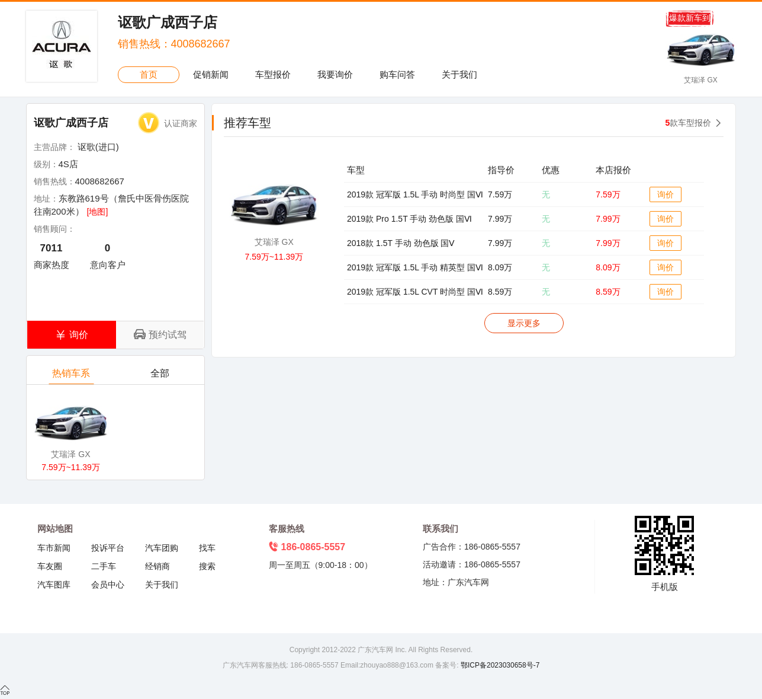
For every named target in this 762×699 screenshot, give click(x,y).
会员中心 (107, 584)
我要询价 (335, 74)
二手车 (103, 566)
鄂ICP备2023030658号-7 (499, 665)
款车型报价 (688, 122)
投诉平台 (107, 548)
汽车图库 (53, 584)
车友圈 (49, 566)
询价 (665, 194)
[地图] (97, 211)
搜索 (207, 566)
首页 (148, 74)
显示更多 (524, 323)
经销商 (157, 566)
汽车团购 (161, 548)
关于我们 (459, 74)
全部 (160, 376)
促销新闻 (211, 74)
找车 (207, 548)
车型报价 (273, 74)
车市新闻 (53, 548)
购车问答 (397, 74)
